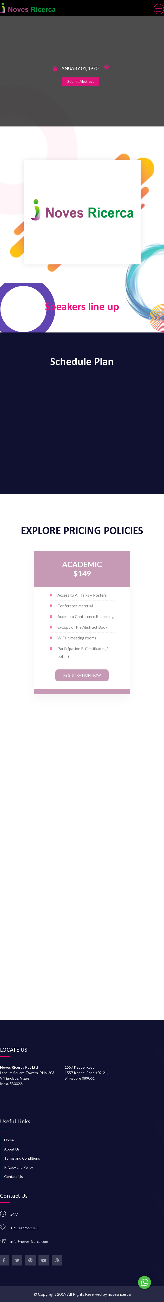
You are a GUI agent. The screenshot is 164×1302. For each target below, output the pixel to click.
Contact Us (13, 1176)
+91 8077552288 (24, 1228)
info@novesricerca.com (29, 1241)
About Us (12, 1149)
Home (9, 1140)
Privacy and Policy (18, 1167)
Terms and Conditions (22, 1158)
